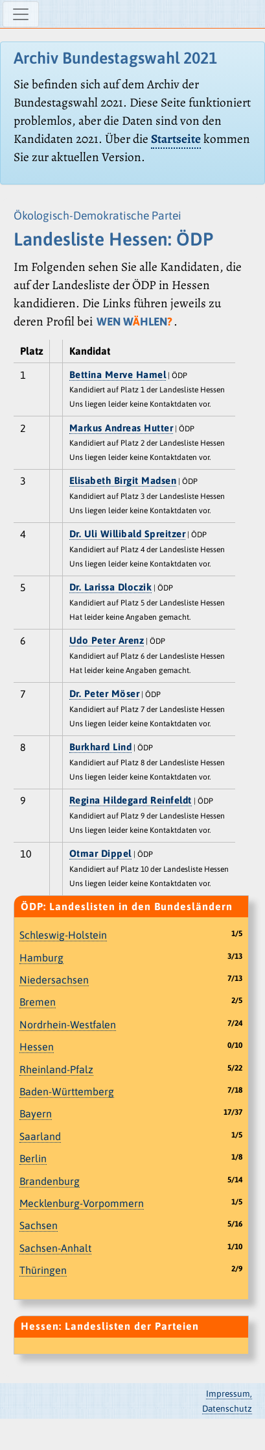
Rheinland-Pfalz (56, 1069)
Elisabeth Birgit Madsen (123, 480)
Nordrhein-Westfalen (67, 1024)
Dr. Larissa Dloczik (110, 586)
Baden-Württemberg (66, 1091)
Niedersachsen (54, 980)
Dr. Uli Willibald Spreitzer (127, 533)
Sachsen (38, 1225)
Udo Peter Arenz (106, 640)
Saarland (40, 1136)
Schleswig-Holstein (63, 935)
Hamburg (41, 957)
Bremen (37, 1002)
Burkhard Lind (100, 746)
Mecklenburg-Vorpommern (81, 1203)
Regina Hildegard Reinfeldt (130, 800)
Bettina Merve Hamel (118, 374)
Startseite (176, 138)
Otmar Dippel (100, 853)
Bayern (35, 1113)
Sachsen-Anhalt (55, 1248)
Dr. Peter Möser (104, 693)
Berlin (33, 1158)
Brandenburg (49, 1181)
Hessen (36, 1046)
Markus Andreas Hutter (121, 427)
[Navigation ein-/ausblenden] (21, 14)
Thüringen (43, 1270)
